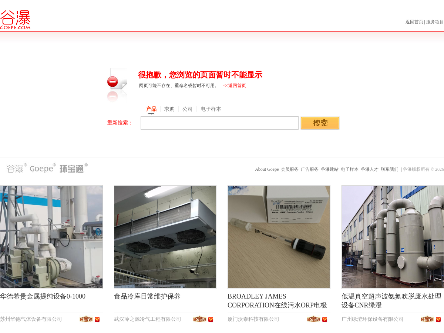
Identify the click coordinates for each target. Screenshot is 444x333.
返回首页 (415, 21)
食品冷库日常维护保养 (147, 296)
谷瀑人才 (370, 169)
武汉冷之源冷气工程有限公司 (147, 319)
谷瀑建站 (330, 169)
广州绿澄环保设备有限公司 (373, 319)
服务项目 (435, 21)
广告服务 (310, 169)
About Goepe (267, 169)
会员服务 (290, 169)
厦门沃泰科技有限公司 (253, 319)
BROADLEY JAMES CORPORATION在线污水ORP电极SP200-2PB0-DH (277, 305)
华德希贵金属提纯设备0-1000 (42, 296)
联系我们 (389, 169)
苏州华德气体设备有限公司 (31, 319)
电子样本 (350, 169)
